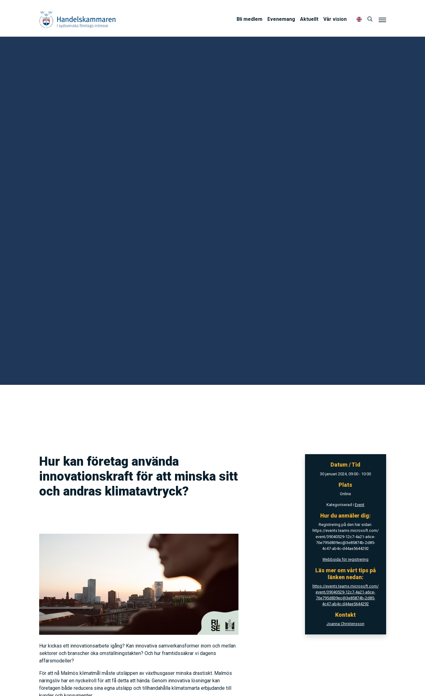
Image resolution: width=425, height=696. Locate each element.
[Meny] (382, 19)
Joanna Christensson (345, 623)
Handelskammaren (77, 19)
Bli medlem (249, 19)
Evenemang (281, 19)
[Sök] (370, 19)
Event (359, 504)
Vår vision (335, 19)
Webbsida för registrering (345, 559)
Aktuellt (309, 19)
